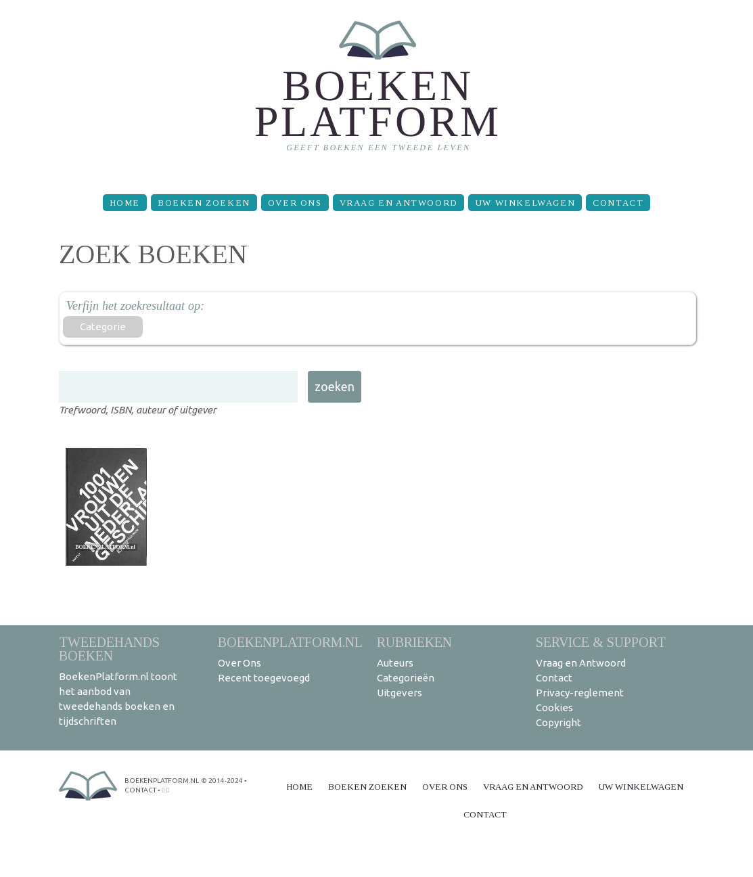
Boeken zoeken (204, 203)
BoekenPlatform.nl (290, 642)
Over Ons (295, 203)
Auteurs (395, 663)
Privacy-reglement (580, 692)
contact (140, 790)
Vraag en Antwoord (398, 203)
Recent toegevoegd (264, 677)
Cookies (554, 707)
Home (125, 203)
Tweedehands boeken (109, 648)
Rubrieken (414, 642)
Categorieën (405, 677)
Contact (618, 203)
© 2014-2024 (222, 780)
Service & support (601, 642)
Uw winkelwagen (525, 203)
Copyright (558, 722)
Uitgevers (399, 692)
